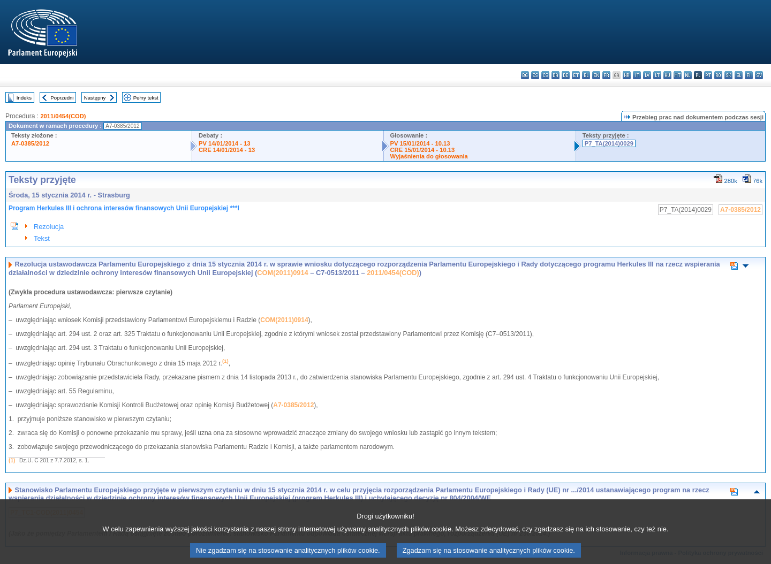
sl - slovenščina (739, 75)
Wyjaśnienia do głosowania (429, 156)
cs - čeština (545, 75)
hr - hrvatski (627, 75)
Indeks (24, 98)
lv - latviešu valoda (647, 75)
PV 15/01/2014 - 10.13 (420, 143)
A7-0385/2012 (30, 143)
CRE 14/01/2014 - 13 (227, 150)
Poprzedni (61, 98)
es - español (535, 75)
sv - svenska (759, 75)
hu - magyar (667, 75)
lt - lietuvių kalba (657, 75)
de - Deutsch (566, 75)
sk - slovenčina (728, 75)
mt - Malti (678, 75)
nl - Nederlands (688, 75)
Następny (95, 98)
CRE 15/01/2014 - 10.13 (422, 150)
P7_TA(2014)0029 (609, 143)
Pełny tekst (145, 98)
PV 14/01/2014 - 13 (224, 143)
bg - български (525, 75)
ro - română (718, 75)
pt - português (708, 75)
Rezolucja (49, 227)
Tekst (42, 238)
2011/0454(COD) (63, 116)
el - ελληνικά (586, 75)
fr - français (606, 75)
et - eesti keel (576, 75)
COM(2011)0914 (282, 273)
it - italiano (637, 75)
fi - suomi (749, 75)
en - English (596, 75)
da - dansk (555, 75)
